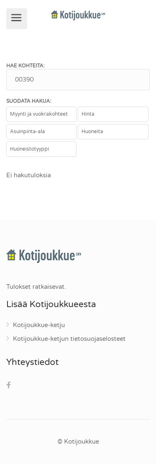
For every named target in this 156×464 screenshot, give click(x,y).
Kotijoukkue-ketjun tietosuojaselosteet (69, 338)
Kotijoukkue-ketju (39, 325)
